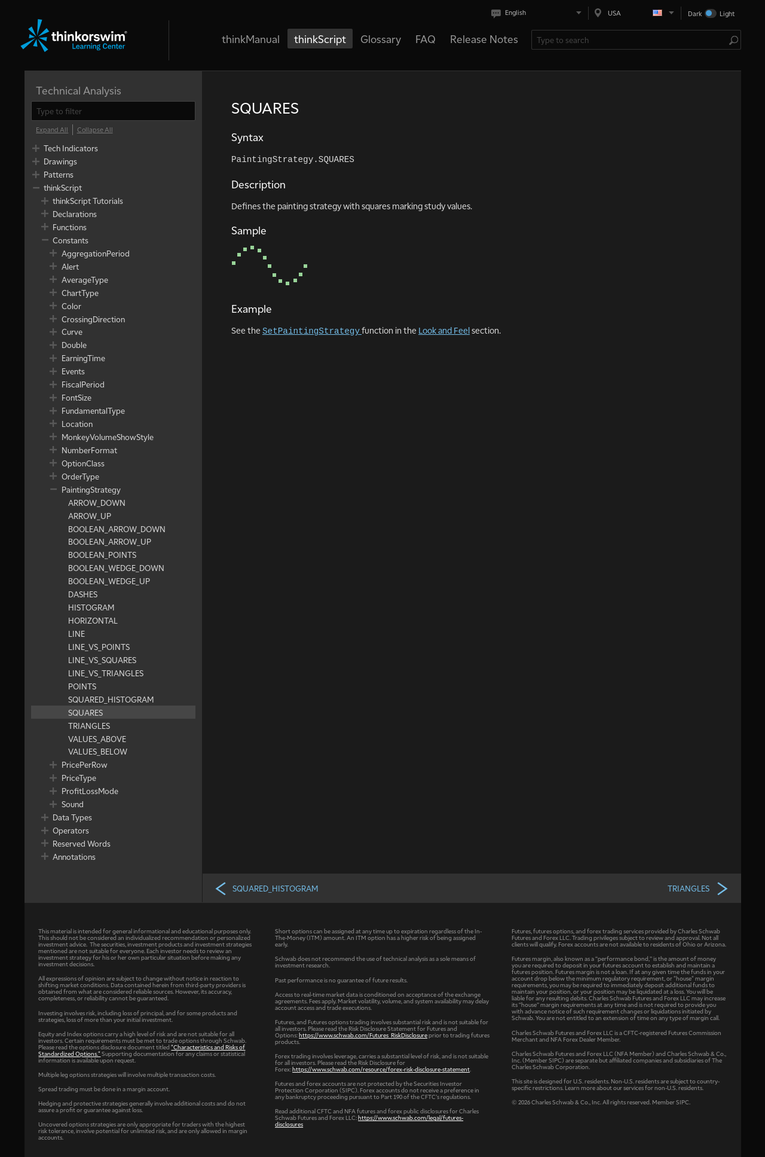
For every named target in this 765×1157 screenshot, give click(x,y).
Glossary (380, 38)
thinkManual (251, 38)
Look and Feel (444, 330)
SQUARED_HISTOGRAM (266, 888)
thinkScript (320, 38)
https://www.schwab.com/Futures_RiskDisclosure (363, 1035)
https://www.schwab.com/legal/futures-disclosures (369, 1120)
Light (727, 13)
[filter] (113, 111)
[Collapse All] (95, 129)
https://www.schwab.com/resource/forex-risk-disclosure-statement (381, 1069)
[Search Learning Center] (630, 40)
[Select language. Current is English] (538, 13)
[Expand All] (52, 129)
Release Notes (484, 38)
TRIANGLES (698, 888)
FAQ (425, 38)
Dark (695, 13)
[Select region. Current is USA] (635, 13)
